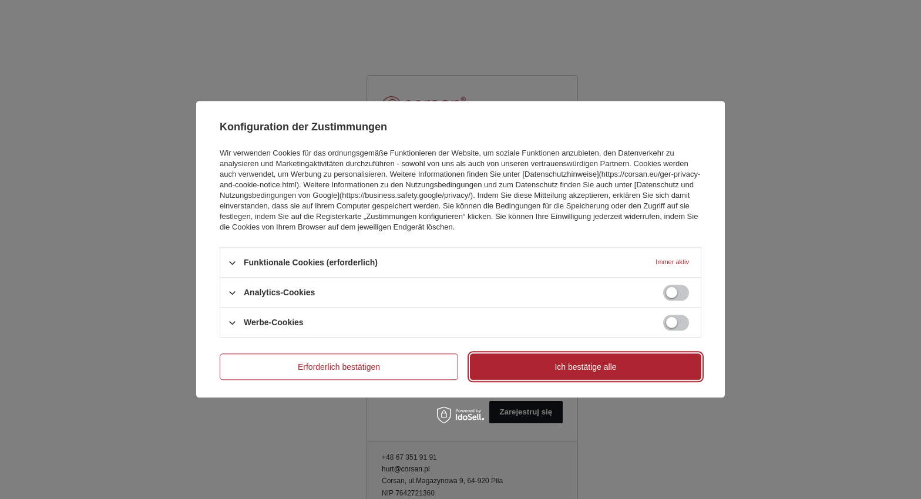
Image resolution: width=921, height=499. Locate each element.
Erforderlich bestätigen (339, 367)
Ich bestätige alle (585, 367)
